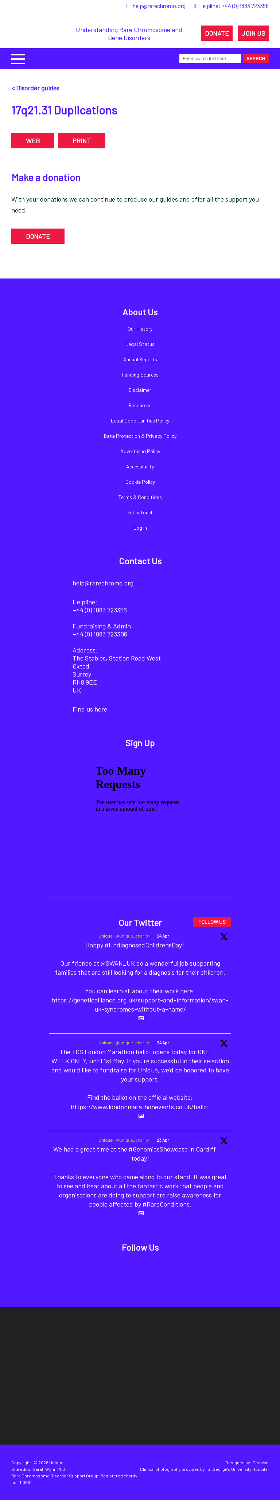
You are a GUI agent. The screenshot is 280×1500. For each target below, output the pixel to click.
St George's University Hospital (238, 1469)
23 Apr (163, 1139)
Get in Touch (140, 512)
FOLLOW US (212, 922)
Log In (140, 528)
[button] (18, 58)
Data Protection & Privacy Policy (140, 436)
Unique (105, 935)
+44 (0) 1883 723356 (245, 5)
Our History (140, 329)
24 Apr (163, 935)
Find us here (90, 709)
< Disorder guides (35, 88)
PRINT (82, 141)
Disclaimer (140, 390)
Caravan (261, 1462)
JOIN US (253, 33)
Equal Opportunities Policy (140, 420)
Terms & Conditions (140, 497)
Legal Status (140, 344)
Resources (140, 405)
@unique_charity (132, 935)
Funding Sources (140, 374)
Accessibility (140, 466)
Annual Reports (140, 359)
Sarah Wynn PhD (49, 1469)
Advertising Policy (140, 451)
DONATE (217, 33)
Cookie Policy (140, 482)
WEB (33, 141)
